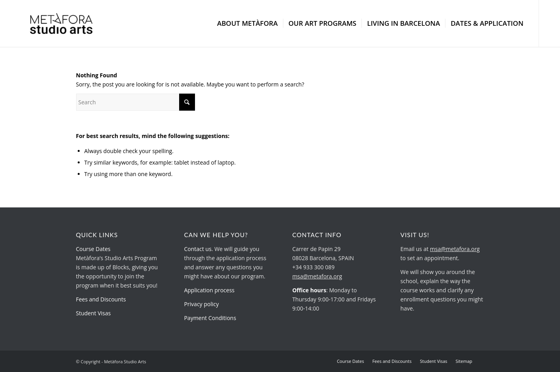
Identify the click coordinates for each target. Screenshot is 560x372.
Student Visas (93, 313)
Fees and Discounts (101, 299)
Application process (209, 290)
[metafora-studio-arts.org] (61, 23)
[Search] (135, 102)
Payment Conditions (210, 318)
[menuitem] (247, 23)
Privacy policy (201, 304)
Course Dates (93, 249)
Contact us (197, 249)
